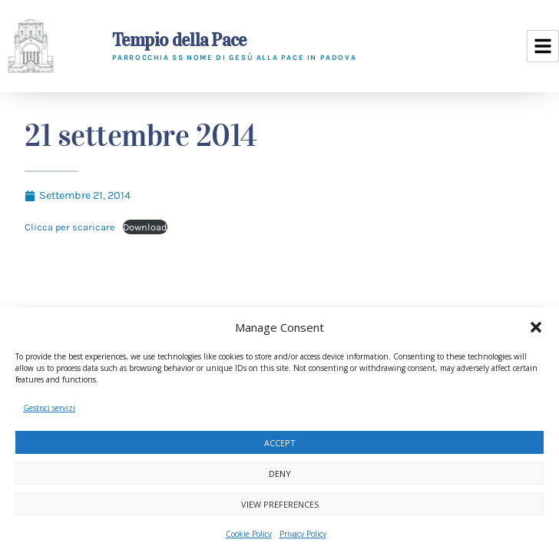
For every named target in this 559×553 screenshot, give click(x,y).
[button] (536, 327)
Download (145, 227)
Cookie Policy (249, 533)
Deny (280, 473)
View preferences (280, 504)
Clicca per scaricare (70, 227)
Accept (280, 443)
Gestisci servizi (49, 407)
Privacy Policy (303, 533)
